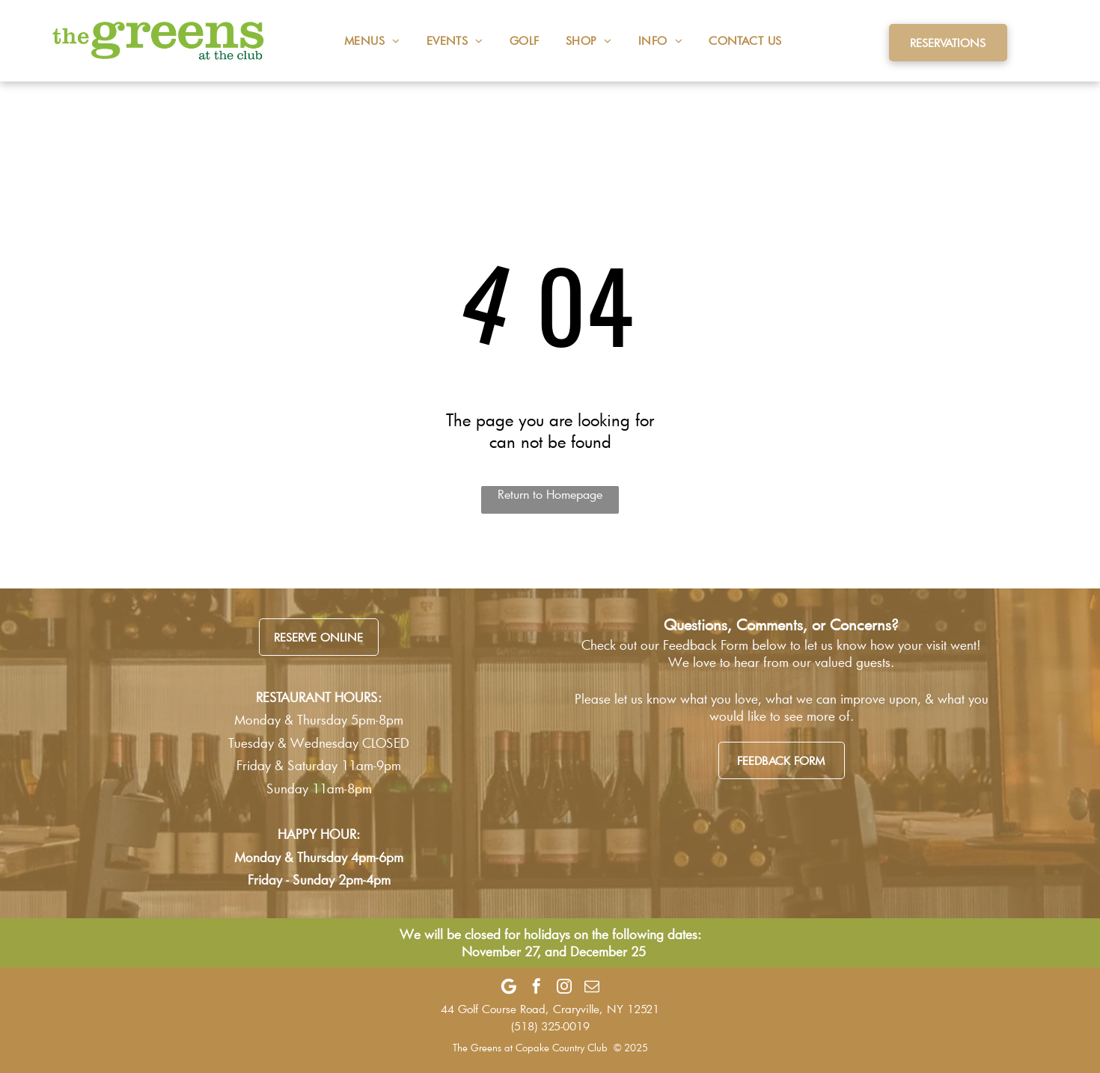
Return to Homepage (550, 494)
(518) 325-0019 (550, 1025)
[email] (592, 986)
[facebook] (536, 986)
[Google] (509, 986)
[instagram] (564, 986)
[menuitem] (359, 40)
